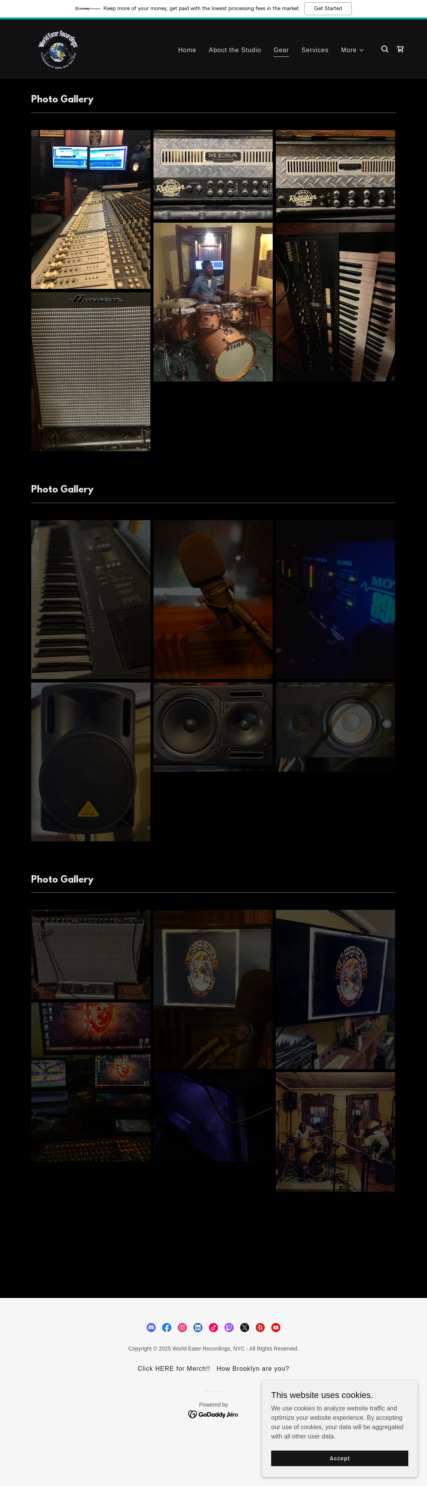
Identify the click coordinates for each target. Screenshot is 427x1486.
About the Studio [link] (235, 50)
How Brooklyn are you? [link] (253, 1368)
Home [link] (187, 50)
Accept (340, 1458)
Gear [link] (281, 50)
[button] (353, 50)
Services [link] (315, 50)
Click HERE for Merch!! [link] (174, 1368)
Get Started (328, 8)
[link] (58, 48)
